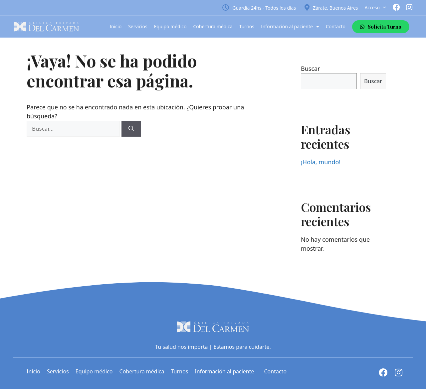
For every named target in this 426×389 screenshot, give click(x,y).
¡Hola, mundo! (320, 162)
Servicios (137, 26)
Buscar (310, 68)
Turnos (246, 26)
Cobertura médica (213, 26)
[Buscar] (131, 129)
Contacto (335, 26)
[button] (380, 26)
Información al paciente (290, 26)
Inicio (115, 26)
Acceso (375, 8)
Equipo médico (170, 26)
